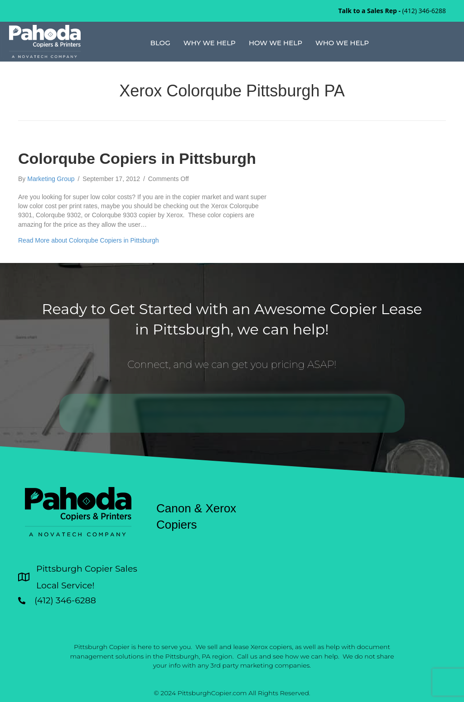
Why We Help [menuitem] (210, 42)
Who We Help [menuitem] (342, 42)
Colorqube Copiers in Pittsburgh (137, 158)
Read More (88, 240)
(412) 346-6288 (424, 10)
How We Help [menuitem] (275, 42)
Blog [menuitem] (160, 42)
